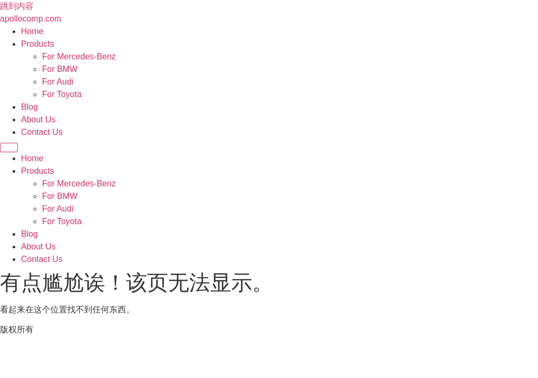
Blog (29, 106)
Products (37, 43)
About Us (38, 119)
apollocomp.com (30, 18)
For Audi (58, 81)
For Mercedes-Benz (79, 56)
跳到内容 (17, 6)
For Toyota (61, 94)
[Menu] (9, 147)
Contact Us (42, 132)
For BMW (60, 69)
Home (32, 31)
